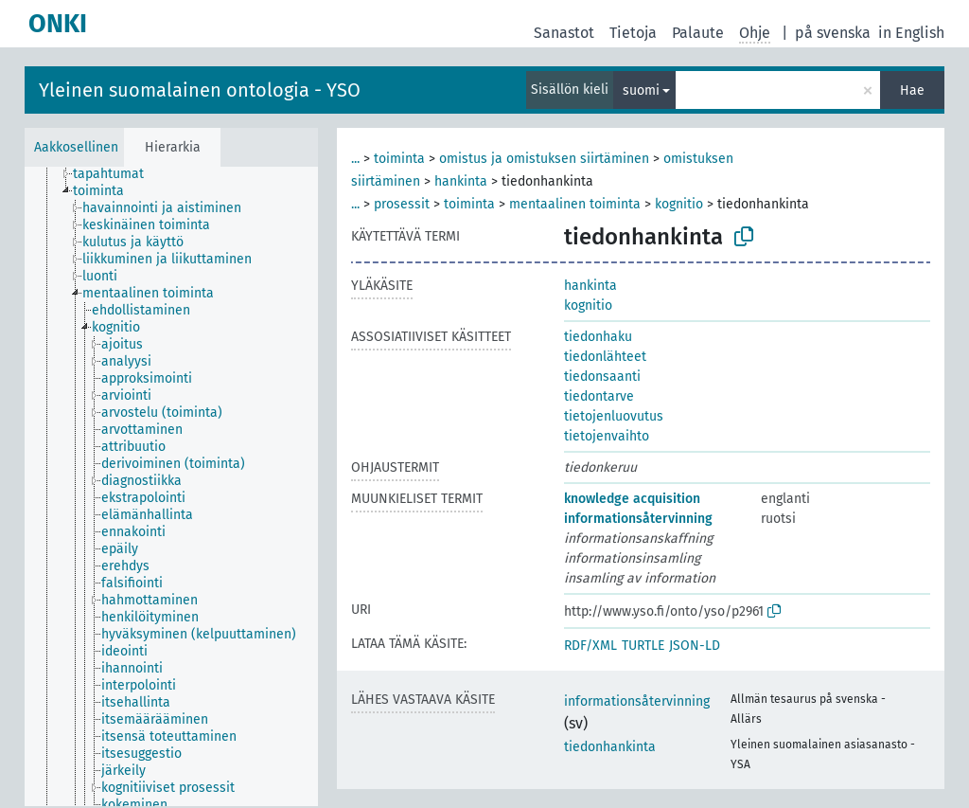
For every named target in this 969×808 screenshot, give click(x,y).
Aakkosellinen (76, 147)
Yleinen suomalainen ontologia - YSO (200, 90)
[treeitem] (116, 174)
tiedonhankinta (610, 747)
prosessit (402, 204)
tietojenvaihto (606, 436)
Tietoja (633, 33)
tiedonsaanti (602, 376)
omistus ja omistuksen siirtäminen (544, 159)
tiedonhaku (598, 337)
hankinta (460, 181)
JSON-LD (694, 645)
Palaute (698, 33)
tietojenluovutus (613, 416)
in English (911, 33)
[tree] (171, 486)
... (355, 159)
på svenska (833, 33)
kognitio (679, 204)
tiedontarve (599, 396)
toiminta (399, 159)
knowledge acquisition (632, 499)
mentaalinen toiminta (575, 204)
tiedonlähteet (605, 357)
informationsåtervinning (638, 519)
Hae (912, 90)
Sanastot (564, 33)
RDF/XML (590, 645)
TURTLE (643, 645)
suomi (641, 90)
